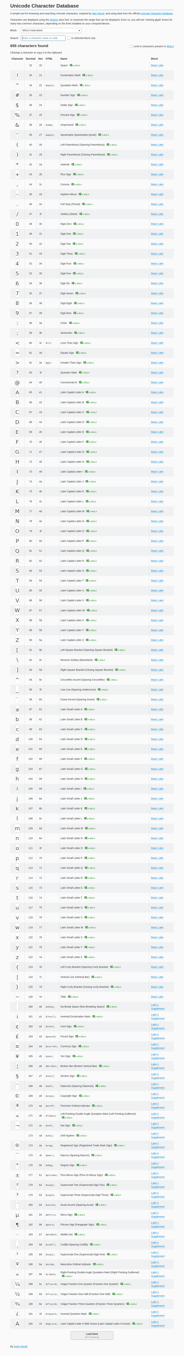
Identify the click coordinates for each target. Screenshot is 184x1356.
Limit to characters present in (154, 46)
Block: (13, 30)
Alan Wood (98, 13)
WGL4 (170, 46)
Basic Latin (157, 65)
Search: (14, 38)
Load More (92, 1335)
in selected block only (83, 38)
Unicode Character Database (157, 13)
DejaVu (54, 19)
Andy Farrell (20, 1346)
